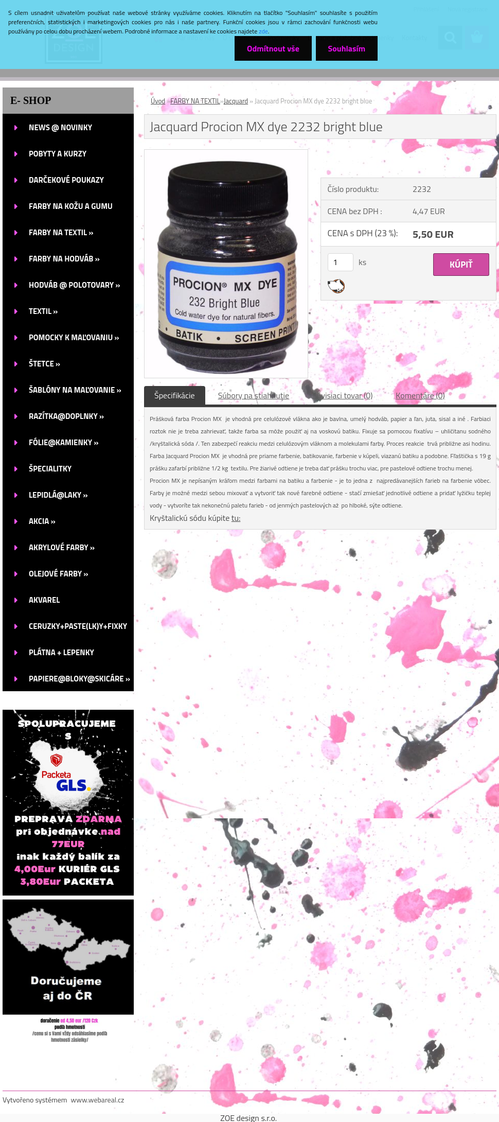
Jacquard (236, 101)
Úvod (158, 101)
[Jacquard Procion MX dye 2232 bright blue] (226, 154)
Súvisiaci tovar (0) (342, 395)
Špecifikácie (174, 395)
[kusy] (340, 262)
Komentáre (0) (420, 395)
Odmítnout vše (271, 48)
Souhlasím (346, 48)
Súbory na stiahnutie (253, 395)
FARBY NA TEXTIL (195, 101)
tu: (236, 518)
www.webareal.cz (97, 1099)
